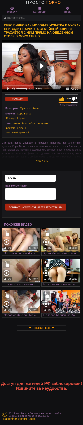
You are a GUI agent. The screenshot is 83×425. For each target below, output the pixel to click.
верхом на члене (16, 127)
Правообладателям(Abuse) (19, 418)
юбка (32, 123)
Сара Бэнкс (24, 113)
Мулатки (25, 108)
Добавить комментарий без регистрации (36, 207)
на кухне (42, 123)
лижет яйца (20, 123)
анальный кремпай (17, 132)
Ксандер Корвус (15, 118)
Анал (35, 108)
